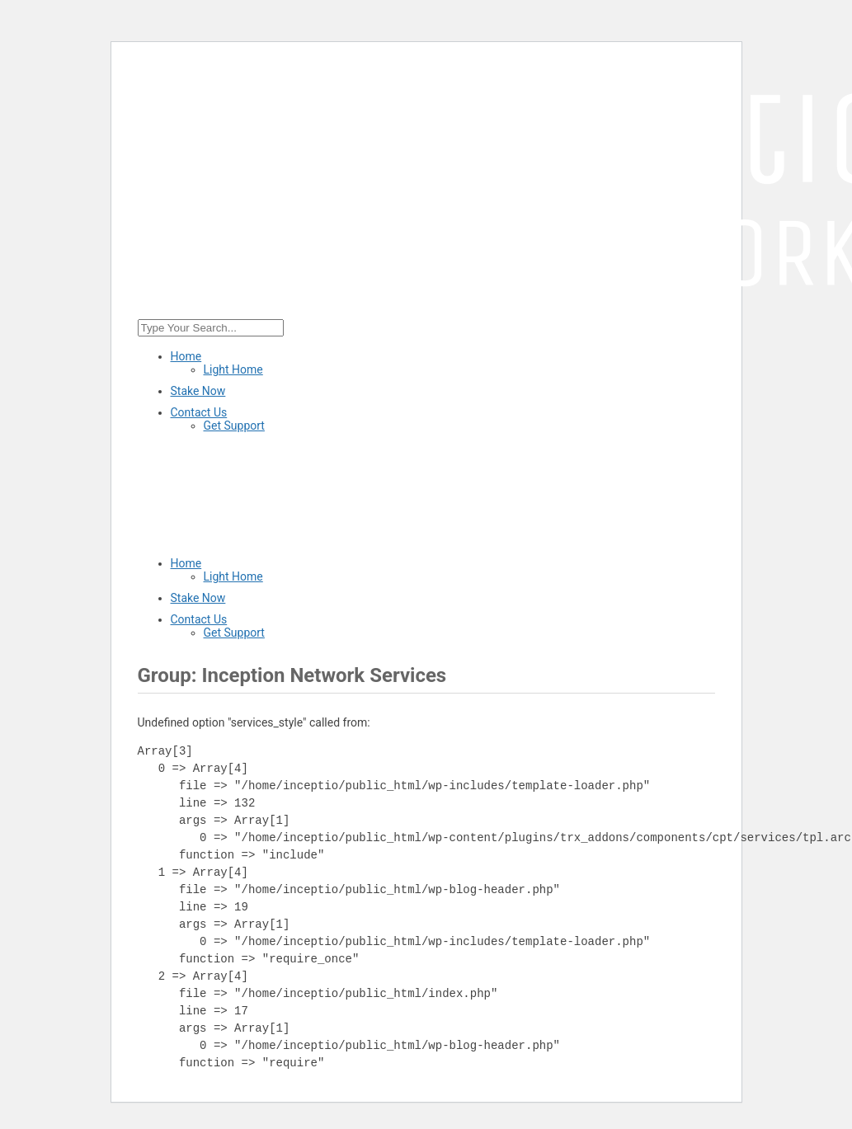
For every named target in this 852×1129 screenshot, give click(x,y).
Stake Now (198, 391)
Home (186, 356)
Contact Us (199, 412)
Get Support (234, 425)
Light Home (233, 369)
